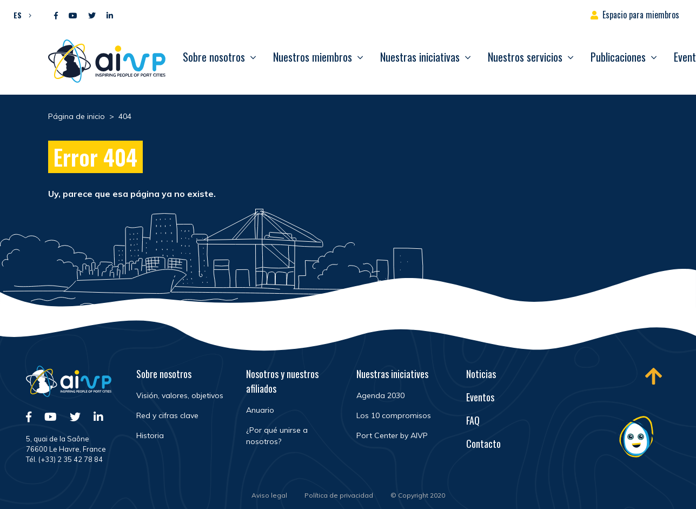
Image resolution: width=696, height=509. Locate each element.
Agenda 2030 (380, 395)
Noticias (481, 374)
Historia (150, 435)
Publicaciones (618, 57)
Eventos (480, 397)
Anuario (260, 410)
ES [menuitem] (18, 15)
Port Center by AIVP (392, 435)
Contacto (483, 444)
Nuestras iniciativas (420, 57)
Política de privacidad (338, 495)
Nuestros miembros (312, 57)
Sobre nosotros (214, 57)
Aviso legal (269, 495)
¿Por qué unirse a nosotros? (277, 435)
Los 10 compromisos (393, 415)
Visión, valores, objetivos (179, 395)
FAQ (473, 420)
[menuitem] (19, 14)
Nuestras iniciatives (392, 374)
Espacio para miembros (640, 14)
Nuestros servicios (525, 57)
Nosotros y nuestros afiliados (282, 381)
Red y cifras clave (167, 415)
